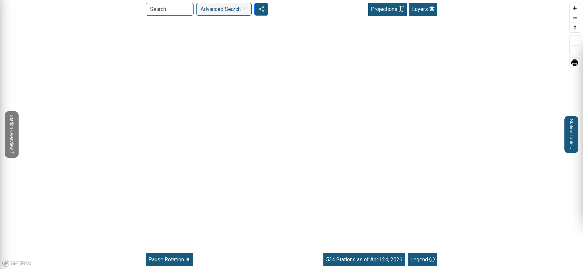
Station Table (571, 134)
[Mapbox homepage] (16, 263)
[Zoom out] (575, 18)
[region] (291, 134)
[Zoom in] (575, 8)
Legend (422, 259)
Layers (423, 9)
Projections (387, 9)
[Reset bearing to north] (575, 27)
